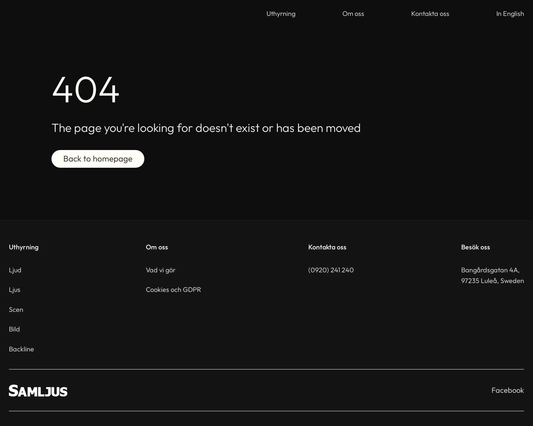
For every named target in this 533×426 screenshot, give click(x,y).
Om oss (353, 13)
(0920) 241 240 (331, 270)
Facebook (508, 390)
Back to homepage (98, 159)
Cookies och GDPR (173, 289)
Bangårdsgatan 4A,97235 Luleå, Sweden (492, 275)
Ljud (15, 270)
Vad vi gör (160, 270)
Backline (21, 349)
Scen (16, 309)
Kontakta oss (430, 13)
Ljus (14, 289)
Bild (14, 329)
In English (510, 13)
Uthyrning (280, 13)
